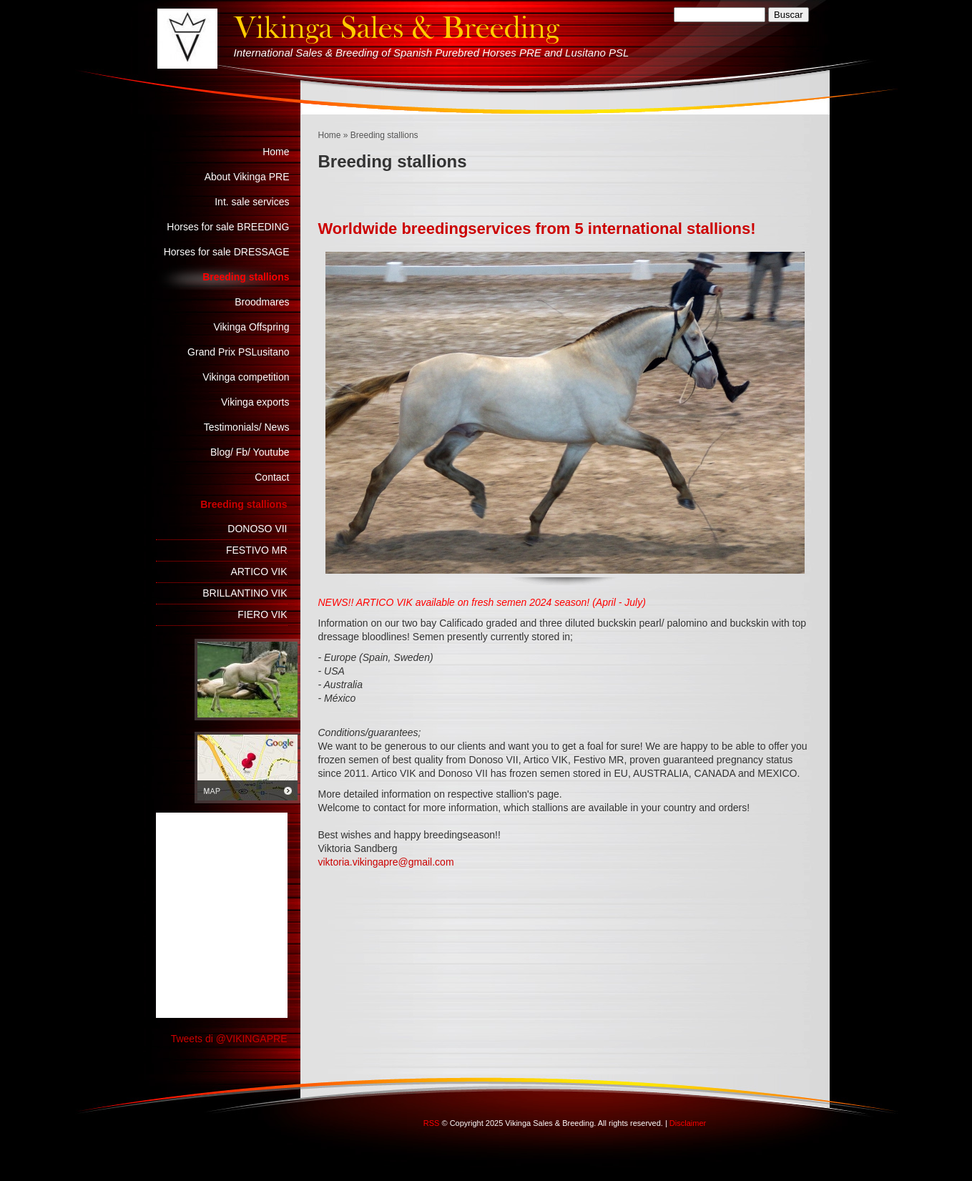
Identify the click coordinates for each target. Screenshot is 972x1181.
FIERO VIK (262, 614)
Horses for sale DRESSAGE (227, 252)
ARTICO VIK (258, 571)
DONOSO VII (257, 528)
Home (329, 135)
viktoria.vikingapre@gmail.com (386, 862)
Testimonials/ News (247, 427)
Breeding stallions (245, 277)
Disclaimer (687, 1123)
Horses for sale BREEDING (228, 226)
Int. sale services (252, 201)
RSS (431, 1123)
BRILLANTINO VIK (244, 593)
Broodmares (262, 302)
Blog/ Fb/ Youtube (250, 452)
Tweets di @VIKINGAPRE (229, 1038)
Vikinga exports (255, 402)
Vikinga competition (245, 377)
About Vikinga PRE (247, 176)
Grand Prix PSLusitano (238, 352)
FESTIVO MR (257, 550)
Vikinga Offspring (251, 327)
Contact (272, 477)
